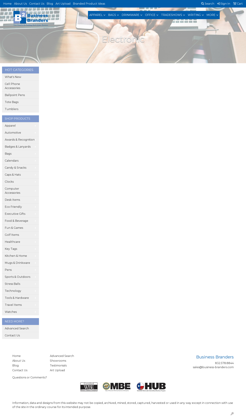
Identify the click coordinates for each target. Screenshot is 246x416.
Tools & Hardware (17, 297)
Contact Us (36, 3)
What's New (13, 77)
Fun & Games (14, 227)
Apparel (95, 15)
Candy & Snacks (15, 167)
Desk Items (12, 199)
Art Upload (63, 3)
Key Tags (11, 248)
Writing (194, 15)
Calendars (11, 160)
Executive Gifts (15, 213)
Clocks (9, 181)
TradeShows (171, 15)
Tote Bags (11, 102)
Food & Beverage (16, 220)
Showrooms (58, 360)
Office (150, 15)
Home (7, 3)
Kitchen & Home (16, 255)
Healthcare (12, 241)
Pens (8, 269)
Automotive (13, 132)
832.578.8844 (224, 363)
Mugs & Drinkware (17, 262)
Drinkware (130, 15)
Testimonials (58, 365)
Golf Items (12, 234)
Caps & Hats (13, 174)
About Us (20, 3)
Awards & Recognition (20, 139)
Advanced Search (17, 328)
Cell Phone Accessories (12, 86)
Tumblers (11, 109)
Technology (13, 290)
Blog (50, 3)
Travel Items (13, 304)
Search (207, 3)
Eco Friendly (13, 206)
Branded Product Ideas (89, 3)
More (211, 15)
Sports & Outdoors (17, 276)
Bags (112, 15)
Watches (11, 311)
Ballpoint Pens (15, 95)
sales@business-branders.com (213, 367)
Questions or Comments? (29, 377)
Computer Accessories (12, 190)
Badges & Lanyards (18, 146)
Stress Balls (12, 283)
